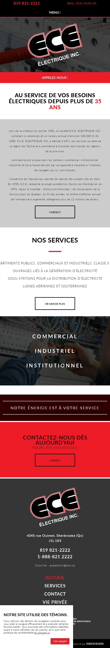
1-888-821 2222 (55, 556)
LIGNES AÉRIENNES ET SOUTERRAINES (55, 286)
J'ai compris (60, 641)
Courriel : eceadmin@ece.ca (55, 565)
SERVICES (55, 585)
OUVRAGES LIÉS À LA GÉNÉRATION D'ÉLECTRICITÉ (55, 271)
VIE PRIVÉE (55, 602)
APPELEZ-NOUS (55, 78)
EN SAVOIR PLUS (55, 304)
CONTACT (55, 212)
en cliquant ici (42, 632)
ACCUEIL (55, 577)
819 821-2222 (27, 3)
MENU (55, 12)
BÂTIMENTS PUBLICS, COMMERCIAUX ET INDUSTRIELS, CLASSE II (55, 263)
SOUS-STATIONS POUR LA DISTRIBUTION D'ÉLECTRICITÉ (55, 278)
